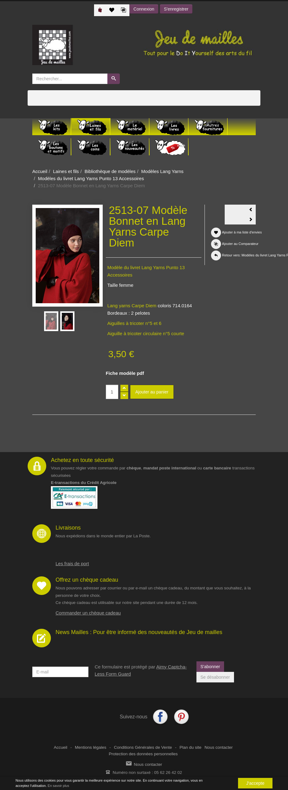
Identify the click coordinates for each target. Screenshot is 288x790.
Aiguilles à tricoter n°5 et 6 (134, 323)
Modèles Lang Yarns (162, 171)
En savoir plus (58, 786)
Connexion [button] (143, 9)
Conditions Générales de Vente (143, 747)
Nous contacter (219, 747)
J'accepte (255, 783)
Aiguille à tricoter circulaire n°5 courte (145, 333)
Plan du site (190, 747)
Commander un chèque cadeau (88, 612)
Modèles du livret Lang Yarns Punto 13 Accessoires (91, 178)
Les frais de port (72, 563)
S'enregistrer (176, 9)
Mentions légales (90, 747)
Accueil (39, 171)
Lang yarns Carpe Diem (131, 305)
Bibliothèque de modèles (109, 171)
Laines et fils (66, 171)
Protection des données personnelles (143, 754)
